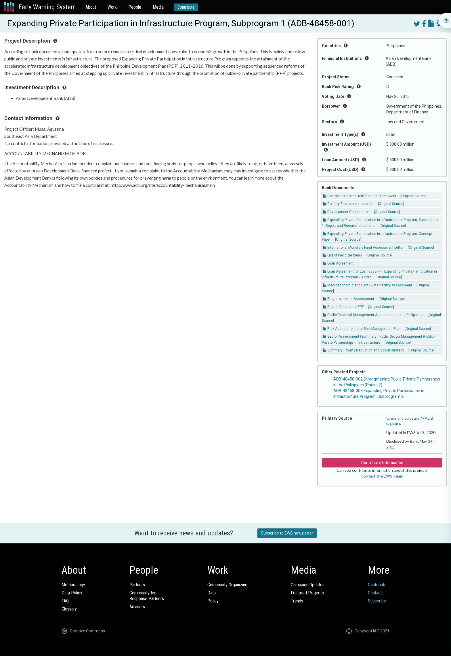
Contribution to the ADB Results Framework (359, 196)
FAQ (65, 601)
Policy (213, 601)
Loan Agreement (338, 263)
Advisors (137, 606)
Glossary (69, 609)
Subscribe (377, 601)
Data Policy (72, 593)
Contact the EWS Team (382, 476)
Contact (375, 593)
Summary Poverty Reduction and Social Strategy (363, 350)
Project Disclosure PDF (343, 307)
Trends (297, 601)
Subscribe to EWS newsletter (287, 533)
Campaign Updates (307, 584)
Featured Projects (307, 593)
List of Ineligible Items (342, 255)
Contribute (185, 7)
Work (112, 7)
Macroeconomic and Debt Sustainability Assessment (367, 285)
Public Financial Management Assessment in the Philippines (373, 315)
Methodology (73, 584)
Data (211, 593)
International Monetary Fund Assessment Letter (363, 248)
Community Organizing (227, 584)
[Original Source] (413, 196)
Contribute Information (382, 462)
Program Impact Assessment (348, 299)
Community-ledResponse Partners (146, 595)
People (134, 7)
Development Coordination (346, 212)
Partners (137, 584)
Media (158, 7)
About (90, 7)
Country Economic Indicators (348, 204)
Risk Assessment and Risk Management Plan (361, 329)
